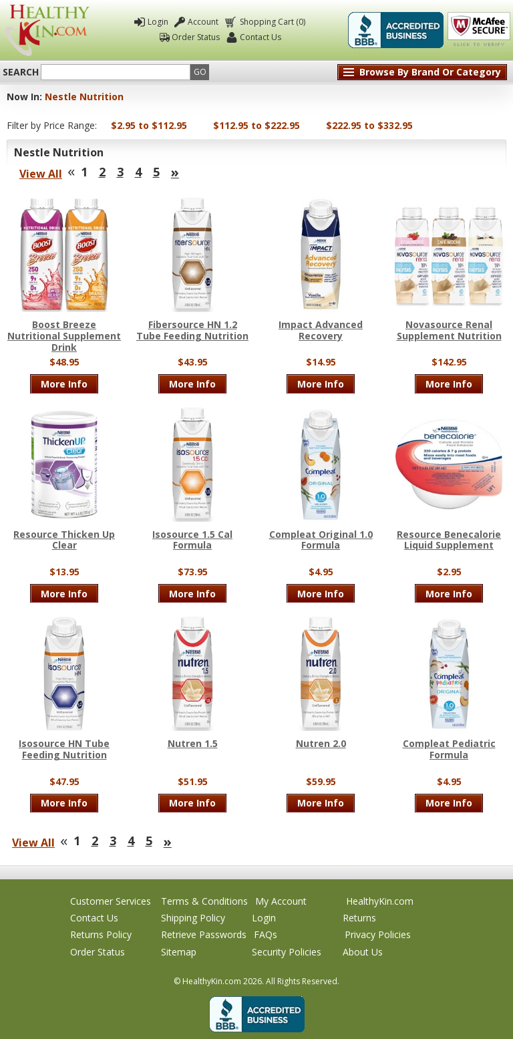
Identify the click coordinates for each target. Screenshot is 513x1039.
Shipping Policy (193, 917)
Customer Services (110, 901)
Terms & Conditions (204, 901)
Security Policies (286, 951)
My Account (281, 901)
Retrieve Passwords (203, 934)
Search (21, 72)
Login (158, 21)
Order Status (196, 37)
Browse (430, 71)
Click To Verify (479, 30)
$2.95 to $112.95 (149, 125)
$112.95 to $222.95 (256, 125)
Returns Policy (101, 934)
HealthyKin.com (379, 901)
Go (200, 72)
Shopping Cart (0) (271, 21)
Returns (359, 917)
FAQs (265, 934)
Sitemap (178, 951)
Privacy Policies (378, 934)
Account (203, 21)
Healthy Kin (47, 30)
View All (40, 173)
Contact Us (260, 37)
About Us (363, 951)
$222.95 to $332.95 (369, 125)
